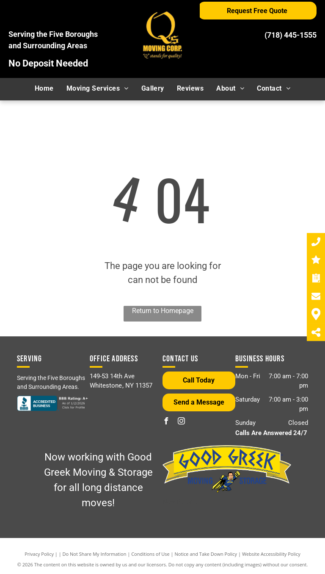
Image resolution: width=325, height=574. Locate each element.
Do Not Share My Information (95, 554)
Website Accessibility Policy (271, 554)
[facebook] (165, 422)
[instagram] (181, 422)
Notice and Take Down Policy (206, 554)
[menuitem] (44, 88)
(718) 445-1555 (290, 35)
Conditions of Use (150, 554)
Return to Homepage (162, 311)
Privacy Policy (39, 554)
